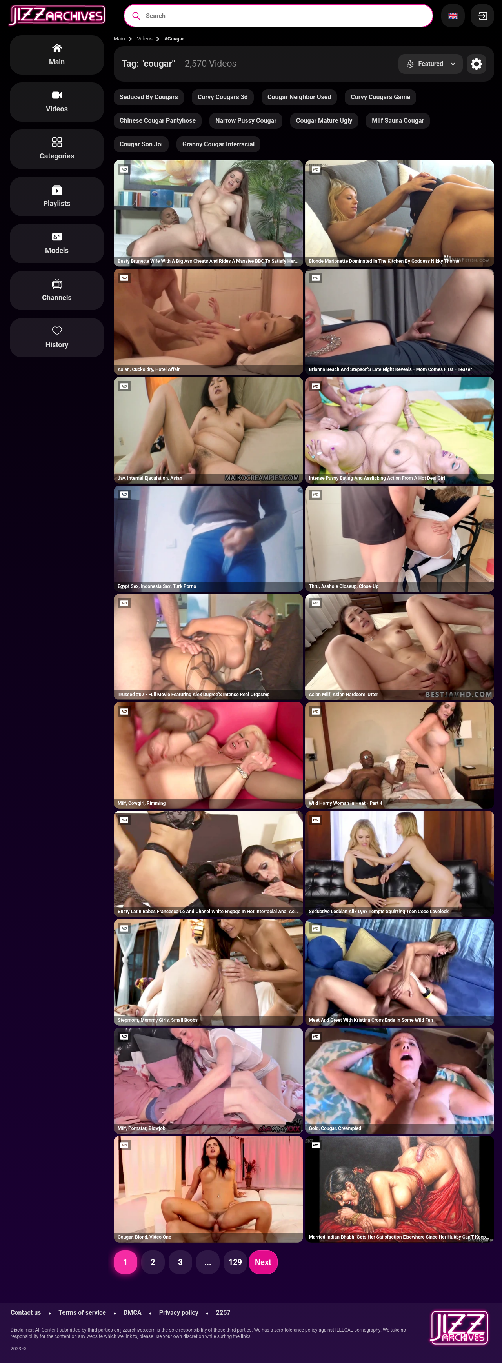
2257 (223, 1312)
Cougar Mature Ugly (324, 120)
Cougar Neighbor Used (299, 97)
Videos (145, 39)
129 (235, 1262)
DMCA (133, 1312)
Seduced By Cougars (149, 97)
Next (263, 1262)
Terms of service (82, 1312)
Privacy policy (178, 1312)
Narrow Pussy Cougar (245, 120)
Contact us (26, 1312)
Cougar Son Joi (141, 144)
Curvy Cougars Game (380, 97)
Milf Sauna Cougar (398, 120)
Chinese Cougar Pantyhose (158, 120)
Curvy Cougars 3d (223, 97)
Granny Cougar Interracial (218, 144)
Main (119, 39)
